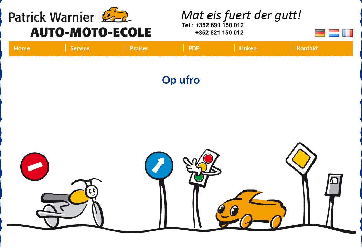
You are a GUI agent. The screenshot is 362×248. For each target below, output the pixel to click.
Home (22, 48)
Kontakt (307, 48)
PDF (194, 48)
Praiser (139, 48)
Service (80, 48)
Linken (248, 48)
